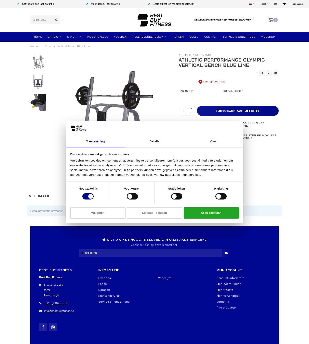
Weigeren (97, 212)
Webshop (268, 36)
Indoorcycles (97, 36)
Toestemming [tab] (95, 141)
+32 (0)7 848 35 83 (56, 303)
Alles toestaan (211, 212)
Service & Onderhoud (239, 36)
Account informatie (230, 278)
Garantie (104, 290)
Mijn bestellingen (229, 284)
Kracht (72, 36)
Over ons (104, 278)
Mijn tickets (225, 290)
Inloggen (297, 3)
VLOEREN (120, 36)
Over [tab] (213, 141)
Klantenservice (109, 295)
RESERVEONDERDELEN (148, 36)
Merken (178, 36)
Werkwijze (164, 278)
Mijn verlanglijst (228, 295)
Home (38, 36)
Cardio (53, 36)
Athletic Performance (195, 55)
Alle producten (227, 307)
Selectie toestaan (154, 212)
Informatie (39, 196)
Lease (194, 36)
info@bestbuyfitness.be (59, 311)
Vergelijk (223, 301)
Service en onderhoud (114, 301)
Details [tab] (155, 141)
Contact (210, 36)
